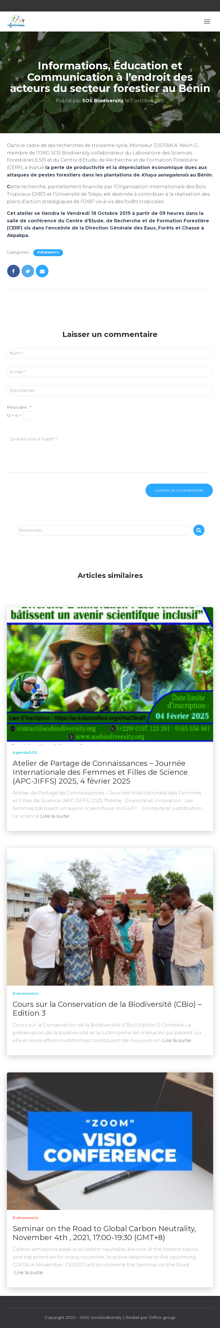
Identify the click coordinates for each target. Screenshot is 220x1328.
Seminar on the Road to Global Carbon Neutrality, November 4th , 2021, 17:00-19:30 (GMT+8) (104, 1233)
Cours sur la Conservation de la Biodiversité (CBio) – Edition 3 (107, 1009)
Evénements (48, 252)
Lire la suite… (56, 816)
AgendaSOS (25, 752)
